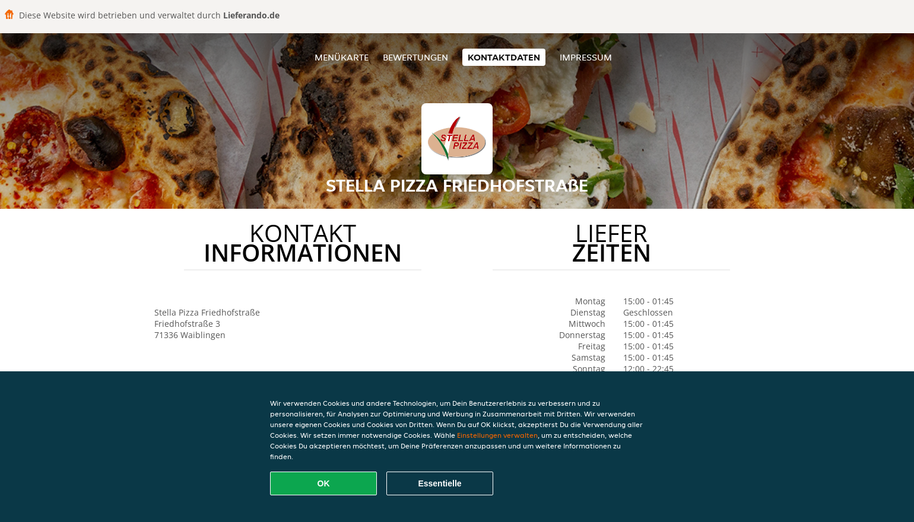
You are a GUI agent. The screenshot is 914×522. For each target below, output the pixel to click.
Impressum (586, 57)
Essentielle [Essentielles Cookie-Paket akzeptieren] (439, 483)
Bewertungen (415, 57)
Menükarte (342, 57)
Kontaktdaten (504, 57)
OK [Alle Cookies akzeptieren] (324, 483)
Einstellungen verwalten (497, 435)
